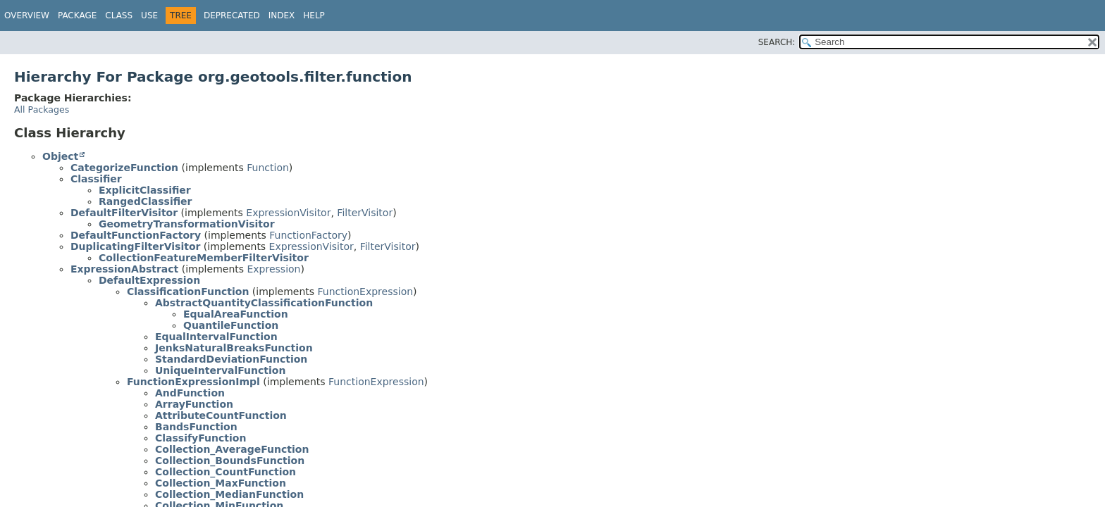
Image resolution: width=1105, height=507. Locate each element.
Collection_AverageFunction (232, 449)
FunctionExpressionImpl (193, 381)
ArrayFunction (194, 404)
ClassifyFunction (200, 438)
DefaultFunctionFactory (135, 235)
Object (60, 156)
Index (281, 15)
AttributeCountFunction (221, 415)
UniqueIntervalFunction (220, 370)
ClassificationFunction (188, 291)
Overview (26, 15)
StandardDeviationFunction (231, 359)
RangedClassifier (145, 201)
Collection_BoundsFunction (229, 460)
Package (77, 15)
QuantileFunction (230, 325)
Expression (273, 269)
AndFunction (190, 393)
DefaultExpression (149, 280)
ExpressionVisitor (288, 212)
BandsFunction (196, 426)
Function (268, 167)
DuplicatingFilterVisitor (135, 246)
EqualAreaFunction (235, 314)
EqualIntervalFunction (216, 336)
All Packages (41, 109)
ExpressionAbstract (124, 269)
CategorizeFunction (124, 167)
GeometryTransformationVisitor (187, 224)
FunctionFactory (308, 235)
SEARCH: (777, 42)
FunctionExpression (366, 291)
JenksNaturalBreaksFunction (234, 347)
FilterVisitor (365, 212)
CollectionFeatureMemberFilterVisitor (204, 257)
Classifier (96, 178)
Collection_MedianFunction (229, 494)
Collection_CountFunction (225, 471)
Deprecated (232, 15)
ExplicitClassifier (145, 190)
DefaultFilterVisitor (124, 212)
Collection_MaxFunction (220, 483)
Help (314, 15)
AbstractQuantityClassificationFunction (264, 302)
